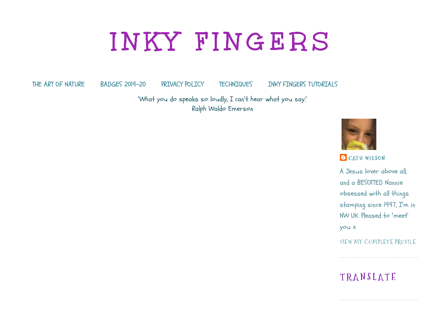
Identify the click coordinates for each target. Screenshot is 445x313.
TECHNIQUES (235, 84)
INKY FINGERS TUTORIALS (303, 84)
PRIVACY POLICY (182, 84)
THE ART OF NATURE (58, 84)
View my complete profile (378, 242)
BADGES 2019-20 (123, 84)
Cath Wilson (367, 158)
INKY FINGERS (222, 41)
